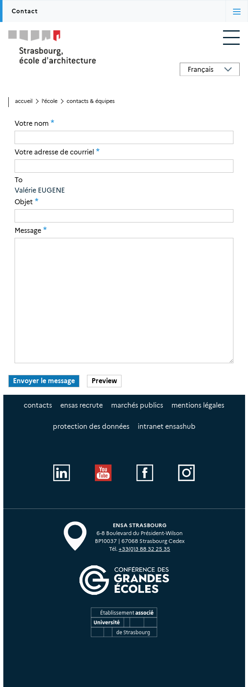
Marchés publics (137, 405)
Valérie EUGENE (40, 190)
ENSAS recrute (81, 405)
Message (28, 230)
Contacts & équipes (91, 101)
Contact (25, 11)
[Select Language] (210, 69)
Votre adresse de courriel (54, 152)
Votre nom (32, 123)
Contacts (38, 405)
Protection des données (91, 426)
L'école (49, 101)
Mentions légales (197, 405)
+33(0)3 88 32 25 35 (144, 549)
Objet (24, 201)
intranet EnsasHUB (167, 426)
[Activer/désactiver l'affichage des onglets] (237, 11)
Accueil (23, 101)
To (18, 180)
